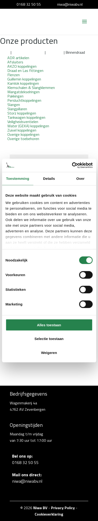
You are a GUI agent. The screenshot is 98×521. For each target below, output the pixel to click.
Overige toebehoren (23, 138)
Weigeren (49, 352)
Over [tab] (80, 178)
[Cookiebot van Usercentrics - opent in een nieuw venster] (72, 165)
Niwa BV (40, 508)
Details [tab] (49, 178)
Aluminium (55, 52)
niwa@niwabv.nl (70, 4)
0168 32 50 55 (29, 4)
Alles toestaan (49, 325)
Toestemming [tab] (17, 178)
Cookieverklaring (49, 514)
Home (5, 52)
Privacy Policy (63, 508)
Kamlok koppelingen (28, 52)
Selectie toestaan (49, 339)
